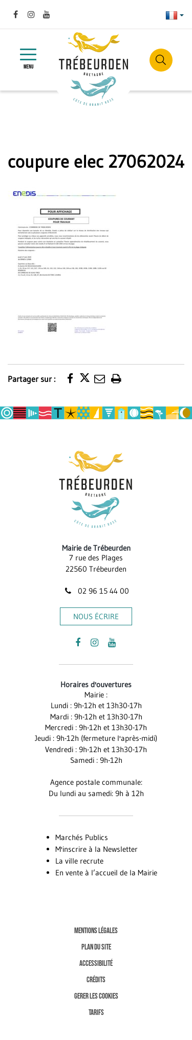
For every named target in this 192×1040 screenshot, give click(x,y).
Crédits (96, 980)
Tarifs (96, 1013)
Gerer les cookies (96, 996)
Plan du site (96, 947)
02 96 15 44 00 (96, 591)
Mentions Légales (96, 931)
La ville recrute (79, 861)
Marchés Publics (81, 837)
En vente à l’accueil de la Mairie (106, 872)
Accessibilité (96, 963)
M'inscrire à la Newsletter (96, 849)
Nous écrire (96, 616)
